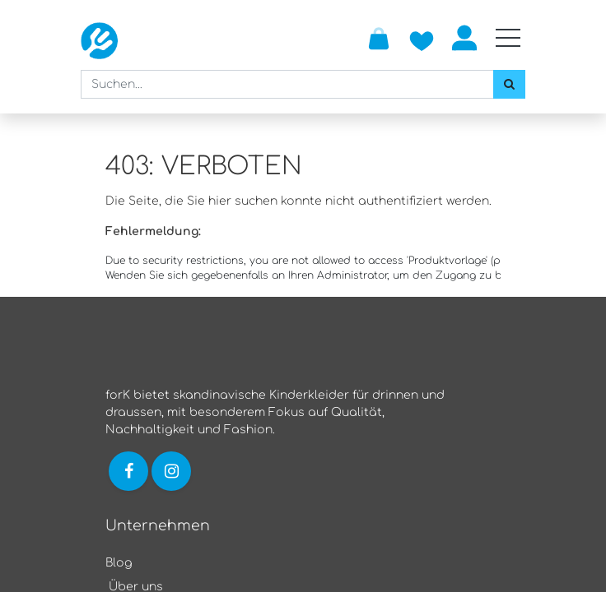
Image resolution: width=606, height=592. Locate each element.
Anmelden (464, 37)
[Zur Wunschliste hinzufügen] (421, 37)
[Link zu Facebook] (128, 471)
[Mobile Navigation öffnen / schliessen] (508, 38)
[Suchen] (509, 84)
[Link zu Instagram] (173, 471)
